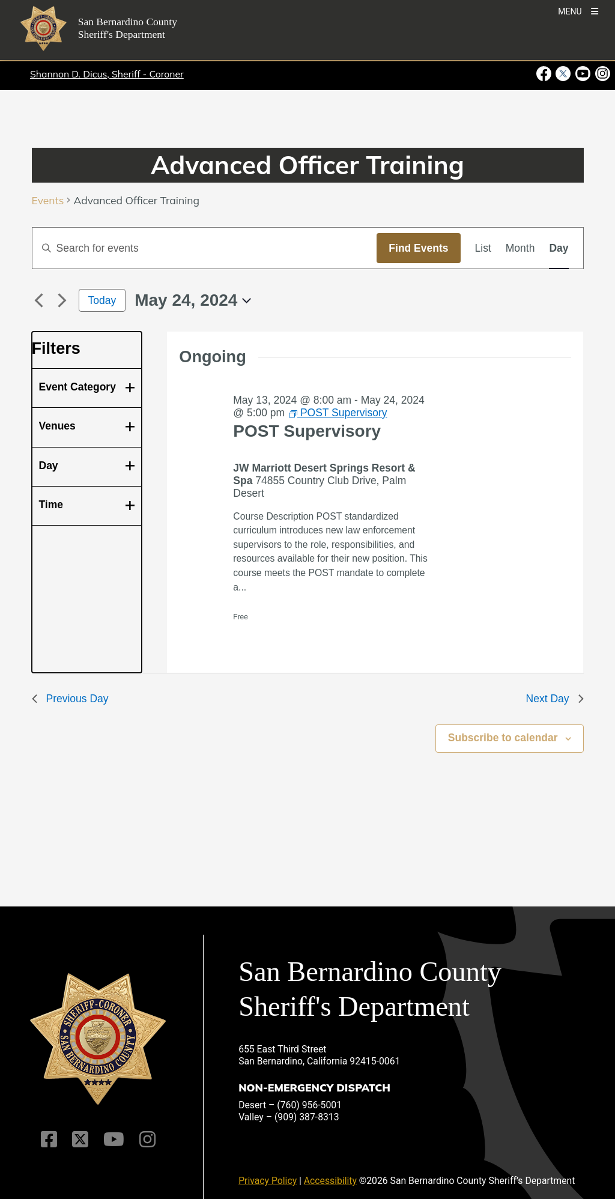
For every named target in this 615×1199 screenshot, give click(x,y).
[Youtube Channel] (113, 1139)
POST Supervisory (307, 431)
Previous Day (70, 699)
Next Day (555, 699)
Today (102, 300)
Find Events (418, 248)
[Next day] (62, 300)
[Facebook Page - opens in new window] (545, 74)
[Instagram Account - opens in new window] (601, 74)
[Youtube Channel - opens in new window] (583, 74)
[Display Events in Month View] (520, 248)
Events (48, 200)
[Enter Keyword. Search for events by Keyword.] (204, 248)
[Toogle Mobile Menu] (578, 10)
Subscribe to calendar (503, 738)
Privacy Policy (267, 1180)
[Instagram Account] (147, 1139)
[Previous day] (39, 300)
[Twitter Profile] (80, 1139)
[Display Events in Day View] (558, 248)
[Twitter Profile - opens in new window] (563, 74)
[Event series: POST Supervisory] (338, 413)
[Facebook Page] (49, 1139)
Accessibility (330, 1180)
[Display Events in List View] (483, 248)
